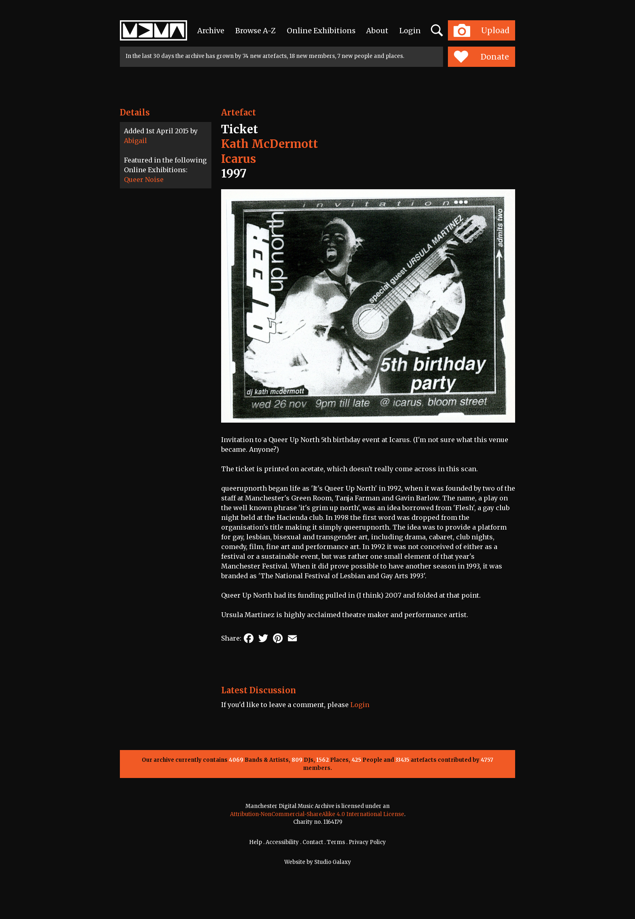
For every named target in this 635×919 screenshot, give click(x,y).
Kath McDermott (269, 144)
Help (255, 842)
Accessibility (282, 842)
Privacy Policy (367, 842)
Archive (210, 30)
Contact (313, 842)
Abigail (135, 141)
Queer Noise (144, 179)
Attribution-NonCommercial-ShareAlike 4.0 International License (317, 814)
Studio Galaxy (332, 862)
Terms (336, 842)
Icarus (238, 159)
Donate (481, 57)
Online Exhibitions (321, 30)
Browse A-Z (255, 30)
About (377, 30)
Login (410, 30)
